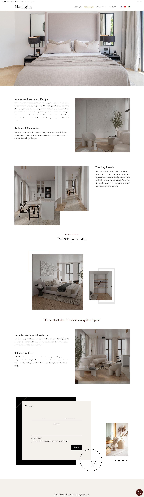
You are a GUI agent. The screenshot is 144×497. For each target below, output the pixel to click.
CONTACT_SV (113, 7)
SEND (76, 447)
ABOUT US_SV (101, 7)
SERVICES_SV (89, 7)
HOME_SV (78, 7)
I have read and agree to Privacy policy (49, 441)
